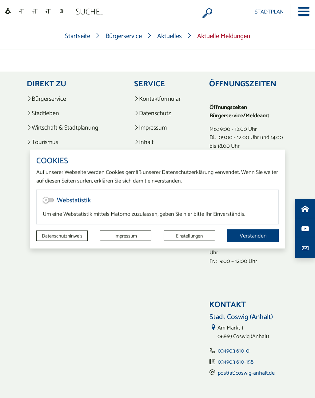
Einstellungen (189, 236)
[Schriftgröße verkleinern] (21, 11)
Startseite (77, 36)
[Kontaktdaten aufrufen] (305, 248)
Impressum (125, 236)
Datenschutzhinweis (62, 236)
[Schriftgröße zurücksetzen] (35, 11)
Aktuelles (169, 36)
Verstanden (253, 236)
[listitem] (66, 99)
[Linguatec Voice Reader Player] (7, 11)
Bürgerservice (124, 36)
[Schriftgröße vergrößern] (48, 11)
